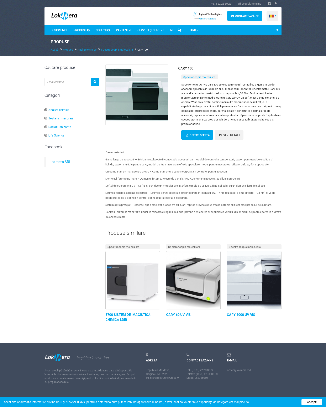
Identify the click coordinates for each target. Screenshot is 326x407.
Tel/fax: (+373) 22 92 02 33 (202, 374)
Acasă (54, 49)
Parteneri (123, 30)
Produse (81, 30)
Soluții (103, 30)
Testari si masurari (60, 118)
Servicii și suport (150, 30)
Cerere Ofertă (197, 135)
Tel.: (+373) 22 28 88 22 (200, 370)
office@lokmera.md (249, 3)
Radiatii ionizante (59, 127)
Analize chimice (87, 49)
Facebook (53, 146)
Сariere (194, 30)
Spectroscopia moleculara (117, 49)
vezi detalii (229, 135)
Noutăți (176, 30)
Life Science (56, 135)
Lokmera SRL (60, 162)
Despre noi (59, 30)
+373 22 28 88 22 (221, 3)
